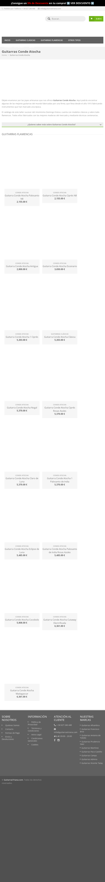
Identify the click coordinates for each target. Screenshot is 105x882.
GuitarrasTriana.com (13, 780)
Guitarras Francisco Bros (89, 730)
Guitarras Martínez (90, 748)
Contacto (9, 729)
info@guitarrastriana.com (50, 8)
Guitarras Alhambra (91, 725)
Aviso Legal (36, 734)
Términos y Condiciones (34, 729)
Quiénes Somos (12, 725)
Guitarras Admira (89, 759)
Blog (31, 47)
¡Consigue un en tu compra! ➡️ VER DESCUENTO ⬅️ (52, 3)
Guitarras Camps (89, 755)
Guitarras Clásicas (25, 40)
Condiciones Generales (35, 739)
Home (4, 55)
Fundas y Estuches (14, 47)
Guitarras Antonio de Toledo (90, 736)
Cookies (34, 744)
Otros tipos (74, 40)
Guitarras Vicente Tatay (92, 763)
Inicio (7, 40)
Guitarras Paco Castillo (92, 751)
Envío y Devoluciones (8, 737)
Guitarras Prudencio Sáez (90, 742)
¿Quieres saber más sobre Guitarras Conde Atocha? (64, 124)
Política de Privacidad (34, 723)
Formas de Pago (12, 733)
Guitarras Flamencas (52, 40)
